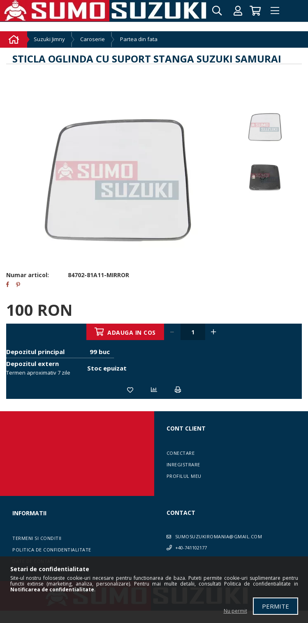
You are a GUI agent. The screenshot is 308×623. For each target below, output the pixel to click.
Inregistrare (183, 464)
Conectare (181, 453)
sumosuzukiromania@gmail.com (218, 536)
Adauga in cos (132, 332)
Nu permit (235, 610)
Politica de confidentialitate (51, 550)
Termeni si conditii (37, 538)
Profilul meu (184, 476)
